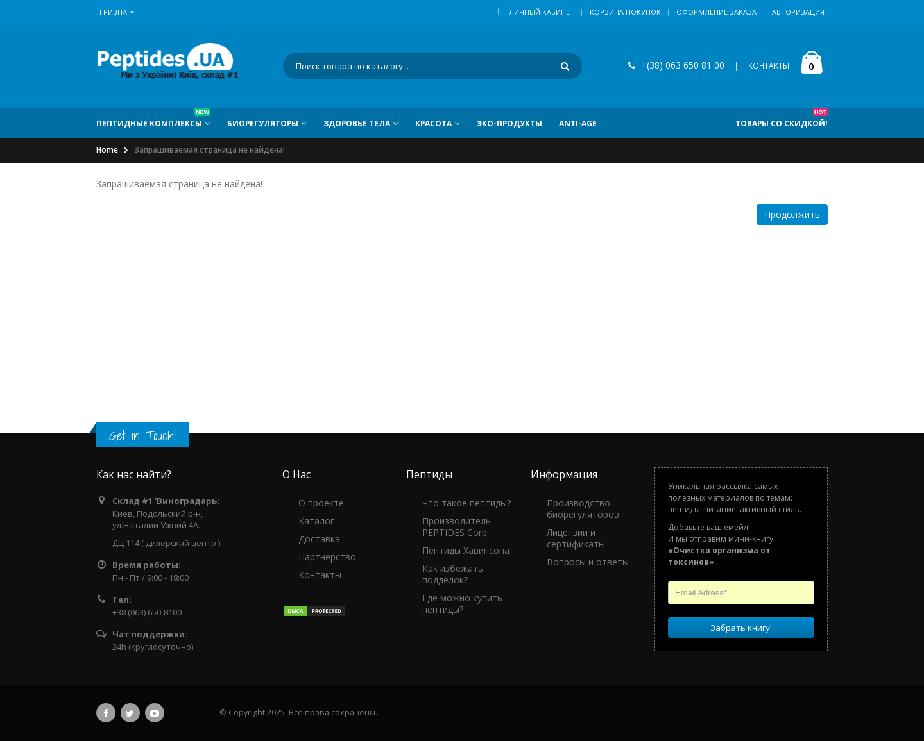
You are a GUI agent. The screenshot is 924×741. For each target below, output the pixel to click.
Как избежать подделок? (452, 574)
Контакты (319, 575)
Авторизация (798, 12)
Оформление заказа (716, 12)
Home (107, 150)
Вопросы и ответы (588, 562)
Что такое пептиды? (466, 503)
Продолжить (792, 214)
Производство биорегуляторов (583, 508)
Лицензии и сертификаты (576, 538)
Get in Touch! (142, 435)
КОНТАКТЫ (768, 66)
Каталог (316, 521)
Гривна (116, 12)
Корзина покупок (625, 12)
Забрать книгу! (741, 627)
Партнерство (327, 557)
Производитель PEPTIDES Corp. (456, 526)
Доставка (319, 539)
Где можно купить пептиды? (462, 603)
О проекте (321, 503)
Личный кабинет (541, 12)
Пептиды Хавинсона (465, 550)
